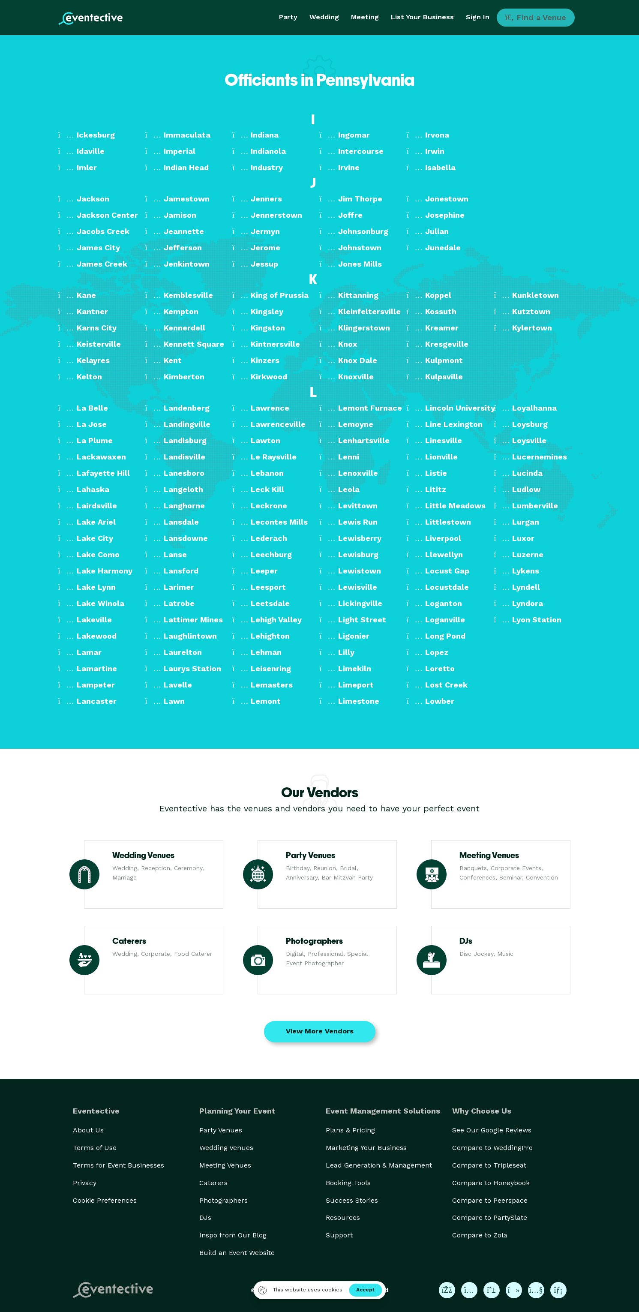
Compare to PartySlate (489, 1217)
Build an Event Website (237, 1253)
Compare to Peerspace (490, 1200)
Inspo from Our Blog (233, 1235)
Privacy (84, 1183)
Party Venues (220, 1130)
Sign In (477, 17)
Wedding (324, 17)
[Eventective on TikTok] (514, 1290)
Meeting (365, 17)
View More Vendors (320, 1031)
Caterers (213, 1183)
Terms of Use (95, 1148)
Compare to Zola (479, 1235)
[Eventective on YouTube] (536, 1290)
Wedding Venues (226, 1148)
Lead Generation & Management (379, 1165)
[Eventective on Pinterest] (491, 1290)
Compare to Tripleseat (489, 1165)
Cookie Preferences (105, 1200)
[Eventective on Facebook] (447, 1290)
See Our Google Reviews (491, 1130)
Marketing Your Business (366, 1148)
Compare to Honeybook (491, 1183)
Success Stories (352, 1200)
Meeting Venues (225, 1165)
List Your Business (422, 17)
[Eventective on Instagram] (469, 1290)
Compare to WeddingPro (492, 1148)
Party (288, 17)
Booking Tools (348, 1183)
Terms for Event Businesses (118, 1165)
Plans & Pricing (350, 1130)
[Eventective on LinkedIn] (558, 1290)
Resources (343, 1217)
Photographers (223, 1200)
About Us (88, 1130)
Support (339, 1235)
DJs (205, 1217)
